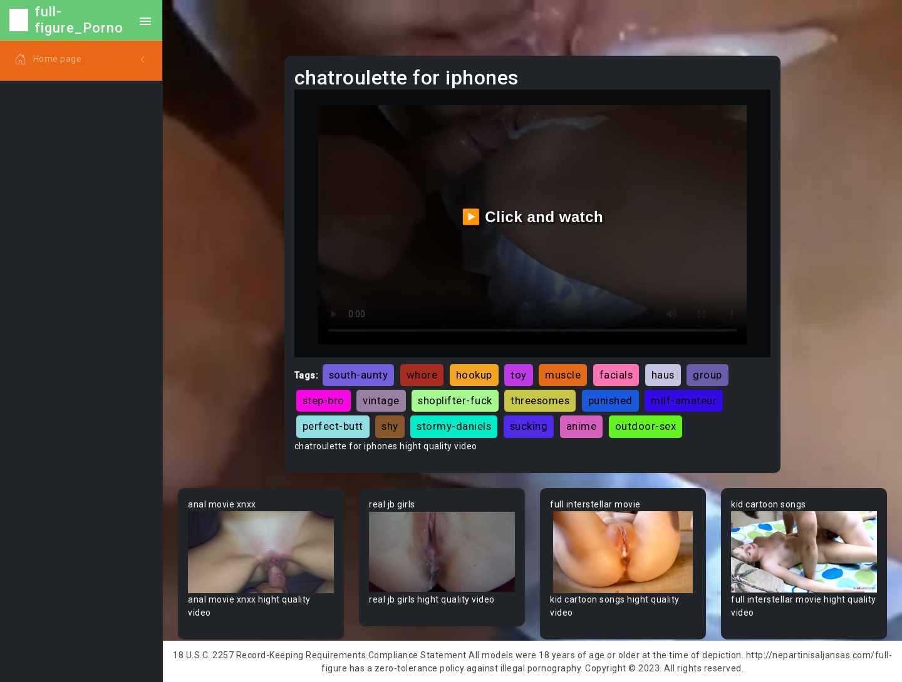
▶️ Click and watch (533, 216)
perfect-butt (333, 426)
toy (519, 375)
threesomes (540, 400)
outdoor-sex (645, 426)
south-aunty (358, 375)
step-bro (324, 400)
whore (422, 375)
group (707, 375)
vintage (381, 400)
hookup (474, 375)
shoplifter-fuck (455, 400)
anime (581, 426)
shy (389, 426)
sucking (529, 426)
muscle (563, 375)
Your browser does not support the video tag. (261, 552)
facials (616, 375)
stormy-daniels (454, 426)
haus (663, 375)
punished (610, 400)
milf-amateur (684, 400)
